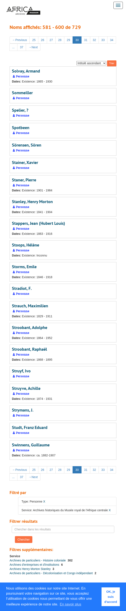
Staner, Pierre (24, 180)
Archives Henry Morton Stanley (31, 569)
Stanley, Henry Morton (32, 201)
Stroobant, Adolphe (29, 327)
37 (21, 47)
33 (103, 40)
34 (111, 40)
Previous (19, 40)
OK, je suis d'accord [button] (110, 597)
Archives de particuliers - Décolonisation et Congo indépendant (52, 573)
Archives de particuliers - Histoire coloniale (38, 560)
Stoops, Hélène (25, 245)
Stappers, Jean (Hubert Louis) (38, 223)
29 (68, 40)
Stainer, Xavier (25, 162)
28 (60, 40)
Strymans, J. (22, 410)
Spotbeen (20, 127)
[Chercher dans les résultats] (63, 529)
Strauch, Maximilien (30, 306)
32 (94, 40)
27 (51, 40)
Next (33, 47)
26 (42, 40)
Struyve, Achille (26, 388)
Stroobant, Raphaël (29, 349)
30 (77, 40)
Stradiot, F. (22, 288)
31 (85, 40)
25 (34, 40)
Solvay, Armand (26, 71)
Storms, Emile (24, 266)
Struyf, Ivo (21, 371)
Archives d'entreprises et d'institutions (35, 564)
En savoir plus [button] (70, 604)
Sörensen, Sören (26, 145)
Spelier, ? (20, 110)
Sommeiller (22, 92)
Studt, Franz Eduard (29, 427)
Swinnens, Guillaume (31, 445)
